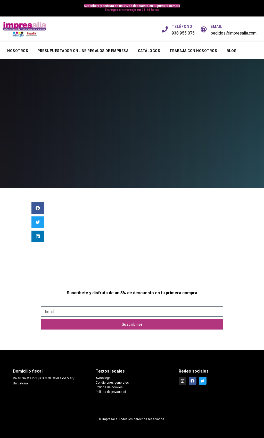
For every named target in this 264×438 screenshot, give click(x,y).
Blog (232, 51)
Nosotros (17, 51)
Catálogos (149, 51)
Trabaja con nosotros (193, 51)
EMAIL (216, 26)
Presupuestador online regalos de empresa (82, 51)
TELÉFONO (182, 26)
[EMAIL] (204, 29)
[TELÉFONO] (165, 29)
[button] (37, 208)
